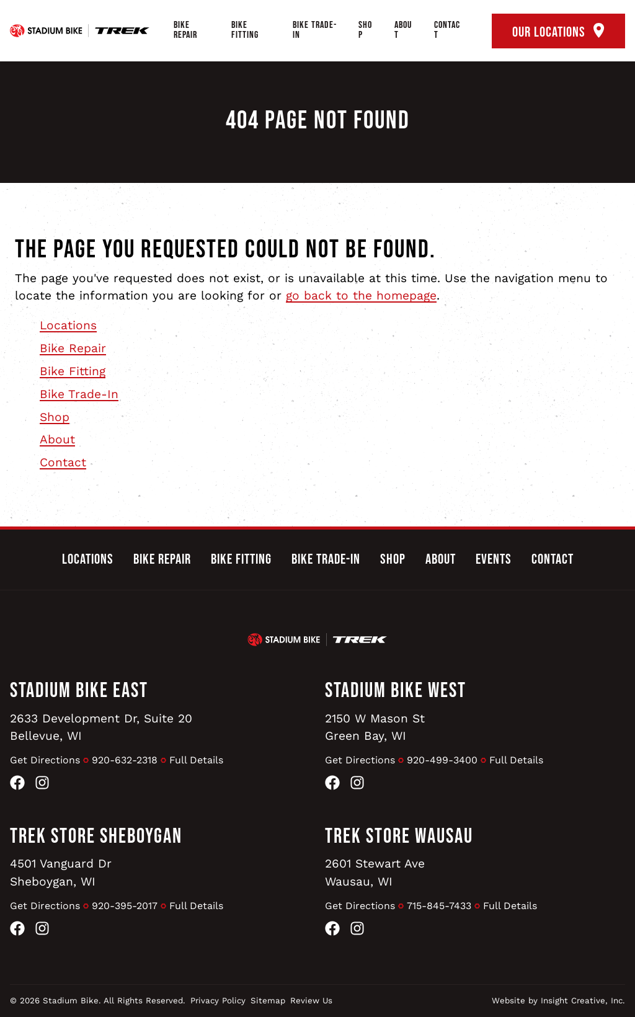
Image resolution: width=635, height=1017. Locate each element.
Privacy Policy (218, 1000)
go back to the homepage (361, 295)
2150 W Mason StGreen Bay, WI (375, 727)
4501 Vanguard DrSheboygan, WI (61, 872)
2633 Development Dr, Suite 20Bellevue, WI (101, 727)
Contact (447, 30)
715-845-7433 (439, 906)
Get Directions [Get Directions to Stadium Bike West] (360, 760)
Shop (365, 30)
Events (494, 559)
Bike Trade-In (315, 30)
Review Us (311, 1000)
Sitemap (268, 1000)
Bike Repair (185, 30)
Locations (68, 325)
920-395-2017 (125, 906)
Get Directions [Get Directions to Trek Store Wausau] (360, 906)
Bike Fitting (245, 30)
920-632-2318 (125, 760)
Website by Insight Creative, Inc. (558, 1000)
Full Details (196, 760)
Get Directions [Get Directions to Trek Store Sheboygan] (45, 906)
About (403, 30)
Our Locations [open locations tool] (558, 32)
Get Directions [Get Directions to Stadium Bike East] (45, 760)
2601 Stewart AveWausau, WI (375, 872)
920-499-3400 (442, 760)
